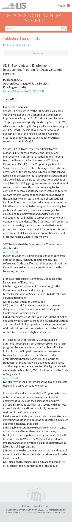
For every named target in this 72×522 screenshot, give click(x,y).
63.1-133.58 (10, 252)
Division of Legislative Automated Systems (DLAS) (43, 512)
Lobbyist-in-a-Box (40, 506)
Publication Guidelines (16, 45)
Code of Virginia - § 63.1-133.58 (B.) (24, 91)
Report (10, 99)
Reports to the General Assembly (35, 18)
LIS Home (26, 506)
